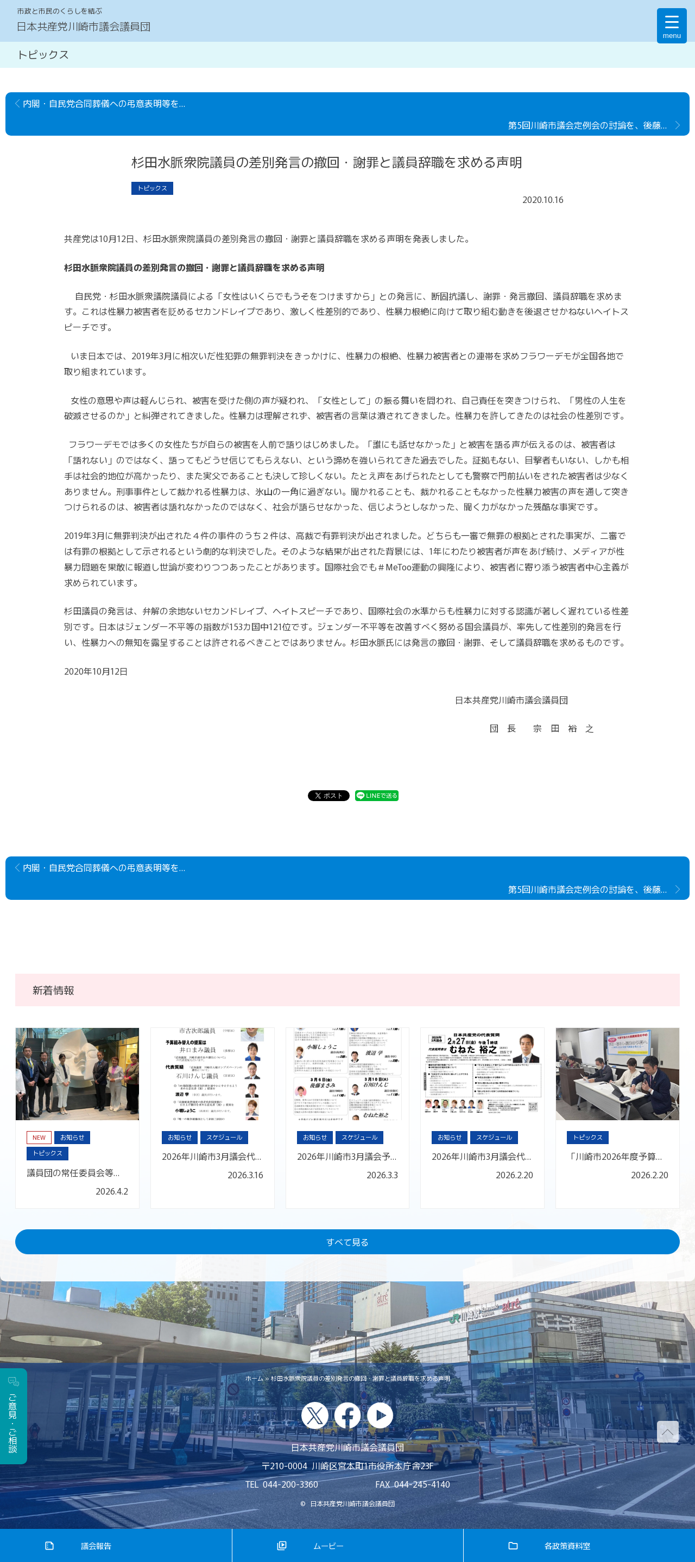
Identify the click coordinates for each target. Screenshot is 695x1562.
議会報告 (96, 1545)
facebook (347, 1415)
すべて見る (347, 1241)
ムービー (328, 1545)
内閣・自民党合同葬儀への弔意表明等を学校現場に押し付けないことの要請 (109, 103)
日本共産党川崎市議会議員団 (83, 26)
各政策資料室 (567, 1545)
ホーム (254, 1378)
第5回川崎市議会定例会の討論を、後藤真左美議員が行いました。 (599, 124)
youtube (380, 1415)
